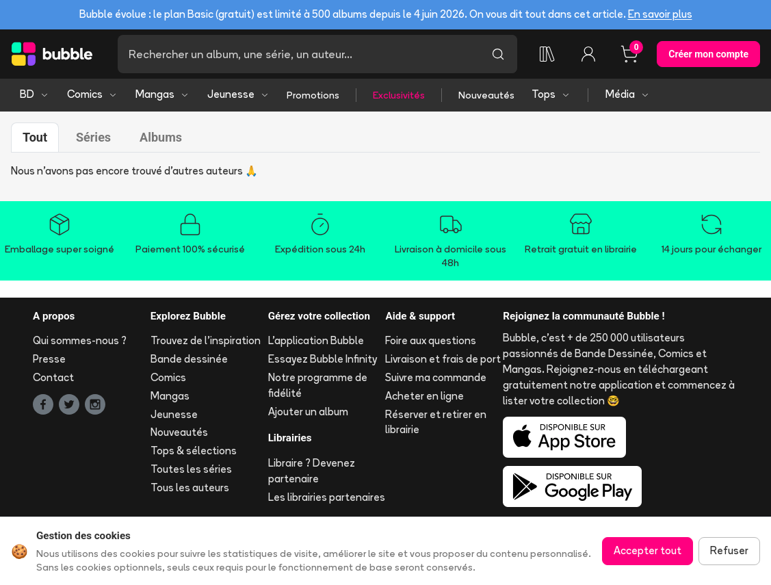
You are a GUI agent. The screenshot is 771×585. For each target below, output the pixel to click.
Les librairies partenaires (326, 497)
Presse (49, 358)
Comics (92, 94)
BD (34, 94)
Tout (35, 137)
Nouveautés (486, 95)
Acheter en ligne (424, 395)
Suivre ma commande (435, 377)
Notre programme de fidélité (317, 385)
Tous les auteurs (190, 487)
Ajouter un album (308, 411)
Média (627, 94)
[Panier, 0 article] (629, 54)
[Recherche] (298, 54)
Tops (551, 94)
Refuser (729, 550)
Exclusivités (399, 95)
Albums (161, 137)
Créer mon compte (708, 54)
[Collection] (547, 54)
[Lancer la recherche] (498, 54)
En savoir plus (660, 14)
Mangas (162, 94)
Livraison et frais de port (443, 358)
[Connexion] (588, 54)
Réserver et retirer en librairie (435, 422)
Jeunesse (238, 94)
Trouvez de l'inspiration (206, 340)
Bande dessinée (189, 358)
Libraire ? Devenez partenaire (311, 470)
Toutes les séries (191, 469)
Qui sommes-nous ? (80, 340)
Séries (93, 137)
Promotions (313, 95)
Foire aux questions (430, 340)
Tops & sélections (194, 450)
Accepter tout (647, 550)
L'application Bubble (316, 340)
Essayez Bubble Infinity (322, 358)
